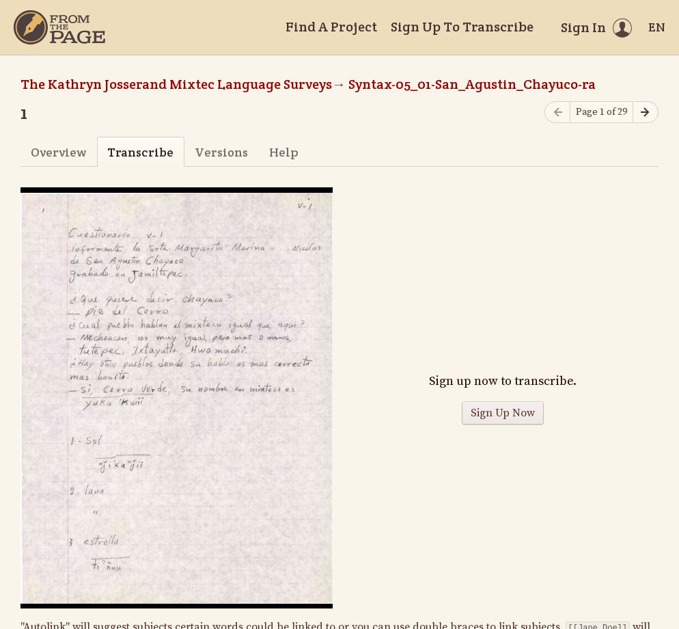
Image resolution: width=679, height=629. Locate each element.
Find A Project (331, 27)
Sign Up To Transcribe (462, 27)
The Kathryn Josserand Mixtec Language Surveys (176, 84)
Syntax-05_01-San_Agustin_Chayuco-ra (472, 84)
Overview (58, 152)
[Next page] (646, 112)
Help (284, 152)
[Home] (59, 27)
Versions (221, 152)
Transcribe (140, 152)
